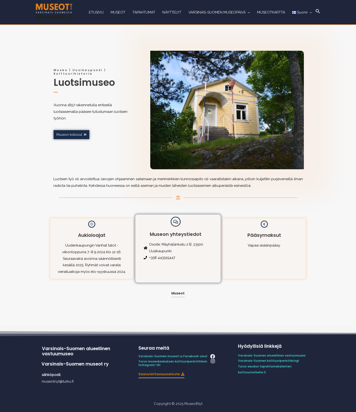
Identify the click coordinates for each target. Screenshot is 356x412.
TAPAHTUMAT (143, 12)
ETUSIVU (96, 12)
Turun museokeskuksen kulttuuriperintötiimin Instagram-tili (173, 363)
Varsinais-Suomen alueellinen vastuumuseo (76, 351)
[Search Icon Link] (317, 12)
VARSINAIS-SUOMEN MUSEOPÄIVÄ (217, 12)
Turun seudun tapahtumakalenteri (264, 366)
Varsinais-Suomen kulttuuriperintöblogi (268, 361)
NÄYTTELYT (171, 12)
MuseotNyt (53, 17)
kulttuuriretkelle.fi (252, 372)
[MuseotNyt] (54, 8)
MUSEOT (118, 12)
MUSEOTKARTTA (271, 12)
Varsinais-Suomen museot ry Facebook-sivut (172, 356)
